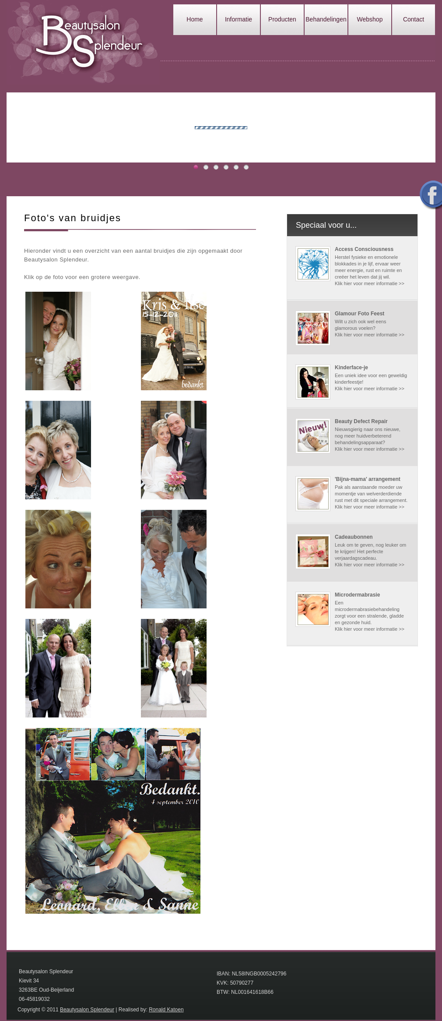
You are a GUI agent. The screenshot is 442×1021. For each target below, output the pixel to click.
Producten (282, 19)
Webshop (370, 19)
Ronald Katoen (166, 1010)
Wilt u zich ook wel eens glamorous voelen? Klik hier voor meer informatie (367, 328)
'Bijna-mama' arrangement (367, 479)
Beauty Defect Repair (361, 421)
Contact (413, 19)
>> (401, 283)
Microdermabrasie (357, 595)
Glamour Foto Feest (359, 314)
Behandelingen (325, 19)
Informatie (238, 19)
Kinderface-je (351, 367)
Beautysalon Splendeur (87, 1010)
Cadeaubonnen (354, 537)
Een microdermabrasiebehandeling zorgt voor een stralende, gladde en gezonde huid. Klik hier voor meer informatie (369, 616)
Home (194, 19)
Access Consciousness (364, 249)
